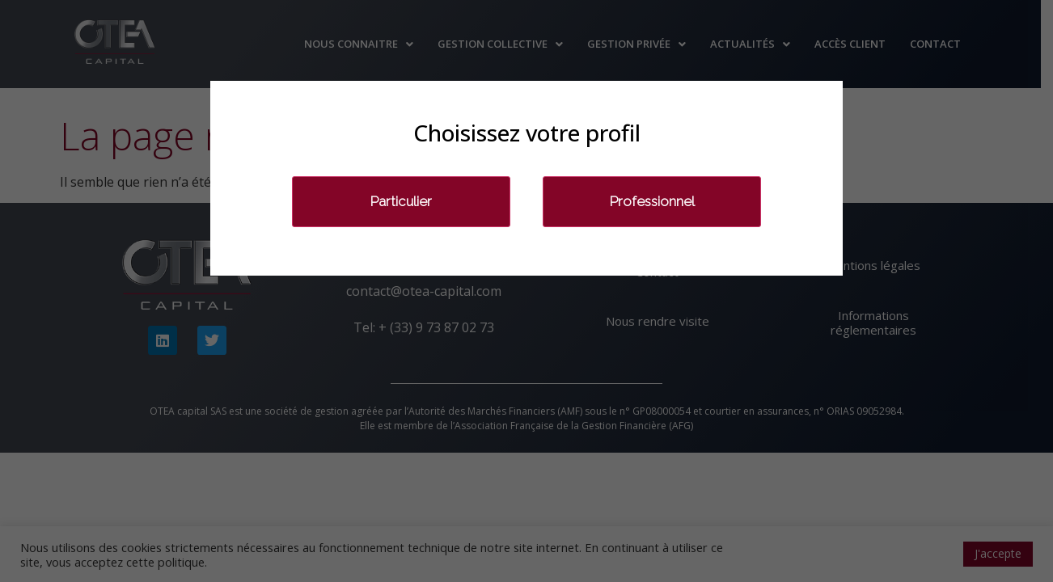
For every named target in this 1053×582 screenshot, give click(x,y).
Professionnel (652, 201)
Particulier (401, 201)
